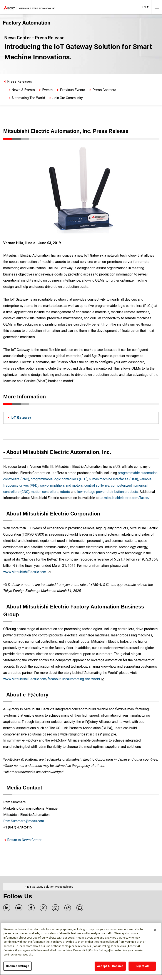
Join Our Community (67, 98)
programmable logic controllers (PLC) (59, 479)
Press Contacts (104, 90)
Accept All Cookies (110, 966)
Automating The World (28, 98)
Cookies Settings (17, 966)
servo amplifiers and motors (61, 485)
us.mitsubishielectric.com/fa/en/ (125, 498)
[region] (81, 949)
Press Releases (19, 81)
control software (96, 485)
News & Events (23, 90)
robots (65, 492)
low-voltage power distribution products (107, 492)
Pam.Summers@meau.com (23, 821)
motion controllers (44, 492)
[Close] (155, 929)
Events (47, 90)
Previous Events (72, 90)
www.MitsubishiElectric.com (24, 572)
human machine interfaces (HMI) (113, 479)
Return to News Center (24, 840)
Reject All (142, 966)
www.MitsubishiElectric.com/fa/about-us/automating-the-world (51, 679)
